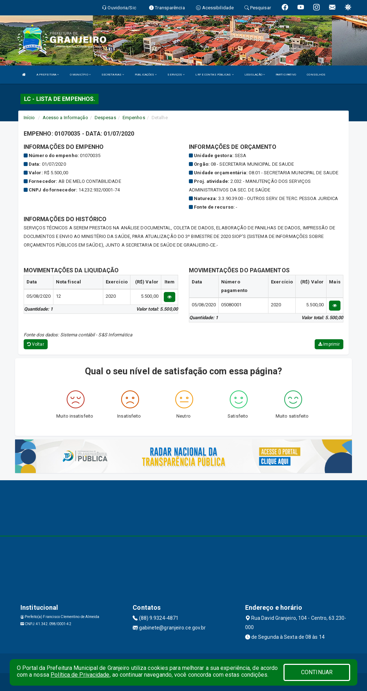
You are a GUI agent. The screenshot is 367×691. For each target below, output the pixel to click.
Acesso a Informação (65, 117)
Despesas (105, 117)
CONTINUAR (317, 672)
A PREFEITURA (48, 74)
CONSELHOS (316, 74)
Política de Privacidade (80, 674)
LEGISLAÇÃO (254, 74)
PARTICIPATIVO (286, 74)
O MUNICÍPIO (80, 74)
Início (29, 117)
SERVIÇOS (176, 74)
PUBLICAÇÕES (146, 74)
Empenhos (134, 117)
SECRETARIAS (112, 74)
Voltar (35, 344)
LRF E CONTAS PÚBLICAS (214, 74)
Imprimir (329, 344)
